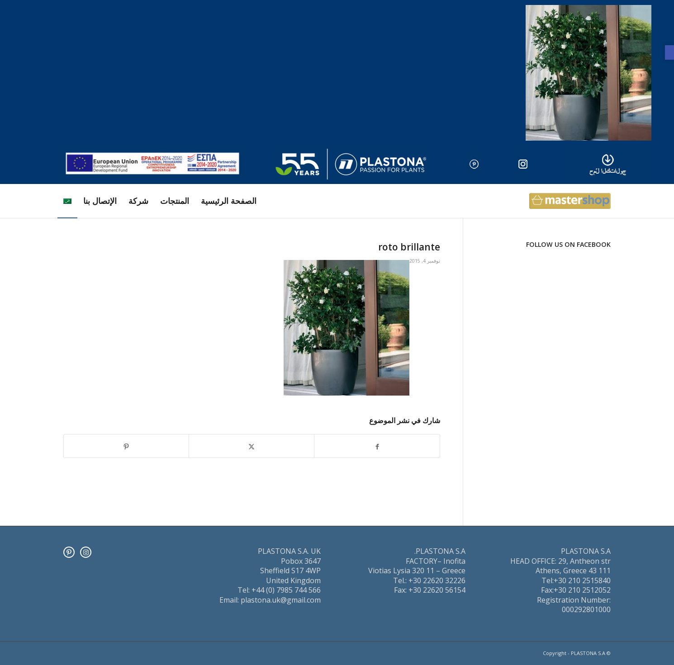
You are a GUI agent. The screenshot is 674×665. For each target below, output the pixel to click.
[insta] (523, 164)
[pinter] (474, 164)
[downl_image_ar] (607, 164)
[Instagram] (85, 552)
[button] (669, 52)
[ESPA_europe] (152, 163)
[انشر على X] (251, 445)
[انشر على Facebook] (377, 445)
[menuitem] (228, 201)
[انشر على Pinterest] (126, 445)
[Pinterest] (69, 552)
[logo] (350, 164)
